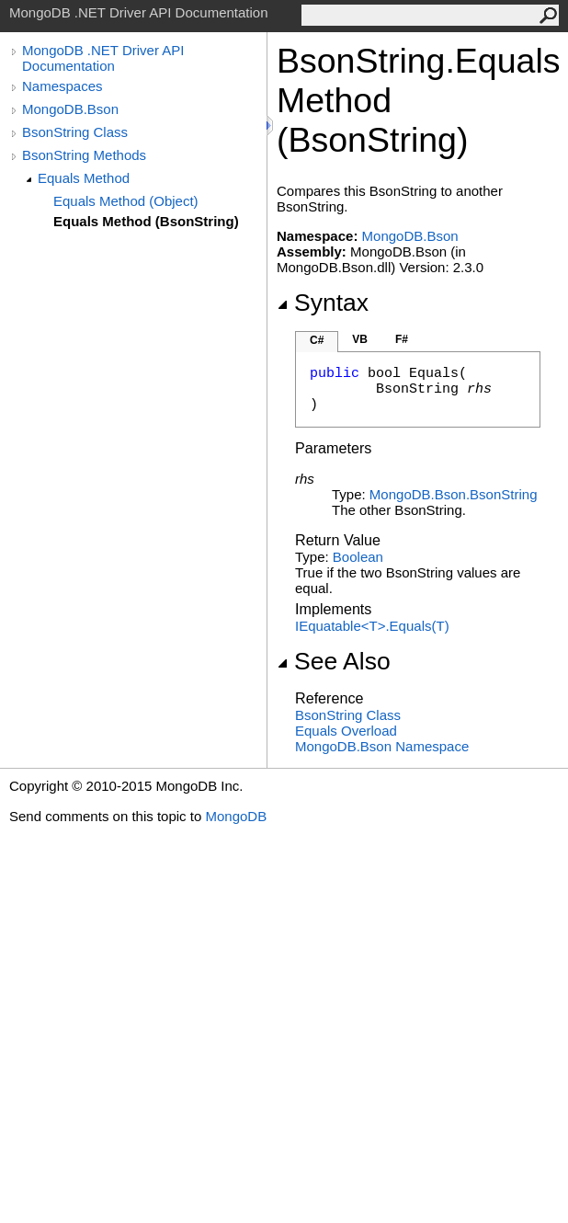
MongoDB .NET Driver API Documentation (103, 58)
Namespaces (62, 86)
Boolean (358, 557)
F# (401, 339)
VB (360, 339)
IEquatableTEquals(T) (372, 626)
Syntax (323, 302)
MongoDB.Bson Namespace (382, 746)
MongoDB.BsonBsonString (453, 494)
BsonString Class (75, 132)
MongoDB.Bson (70, 109)
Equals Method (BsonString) (146, 221)
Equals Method (84, 178)
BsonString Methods (84, 155)
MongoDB (236, 816)
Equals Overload (346, 730)
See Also (334, 661)
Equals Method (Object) (126, 201)
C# (317, 340)
